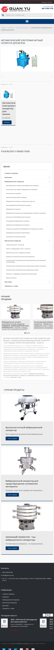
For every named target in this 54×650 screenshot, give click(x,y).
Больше (7, 122)
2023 (4, 626)
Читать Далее (12, 438)
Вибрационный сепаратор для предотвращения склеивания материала (26, 213)
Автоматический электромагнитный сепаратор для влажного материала (26, 266)
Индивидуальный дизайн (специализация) (18, 232)
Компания (8, 177)
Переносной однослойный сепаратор (16, 197)
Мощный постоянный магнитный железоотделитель (20, 256)
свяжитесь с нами (16, 377)
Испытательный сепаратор (13, 193)
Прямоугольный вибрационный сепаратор (17, 225)
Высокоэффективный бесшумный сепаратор (18, 205)
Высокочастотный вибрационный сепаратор (18, 217)
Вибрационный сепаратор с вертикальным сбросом (20, 201)
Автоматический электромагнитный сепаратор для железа (12, 108)
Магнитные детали (11, 278)
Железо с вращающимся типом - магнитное (18, 248)
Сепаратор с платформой (27, 375)
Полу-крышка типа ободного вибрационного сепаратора (21, 189)
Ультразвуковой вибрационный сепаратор (17, 221)
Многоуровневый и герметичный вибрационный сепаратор (22, 185)
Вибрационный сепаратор (14, 181)
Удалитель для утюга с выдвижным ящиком (18, 252)
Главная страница (11, 173)
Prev (44, 615)
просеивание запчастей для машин (16, 236)
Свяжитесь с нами (11, 286)
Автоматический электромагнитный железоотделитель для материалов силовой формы (26, 261)
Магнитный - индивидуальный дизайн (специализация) (21, 274)
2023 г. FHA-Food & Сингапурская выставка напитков (24, 621)
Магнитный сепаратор (22, 27)
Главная (3, 27)
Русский (49, 2)
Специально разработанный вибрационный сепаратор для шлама (24, 229)
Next (51, 615)
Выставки (8, 282)
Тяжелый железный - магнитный (15, 245)
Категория (11, 27)
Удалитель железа (40, 375)
